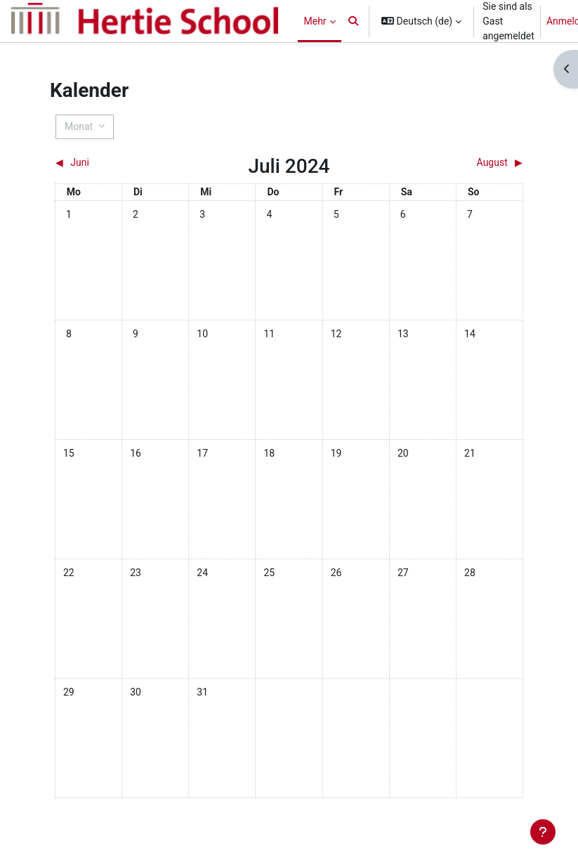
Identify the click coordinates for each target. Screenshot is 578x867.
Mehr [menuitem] (314, 21)
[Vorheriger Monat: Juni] (113, 163)
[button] (354, 21)
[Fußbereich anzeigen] (543, 832)
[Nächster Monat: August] (464, 163)
